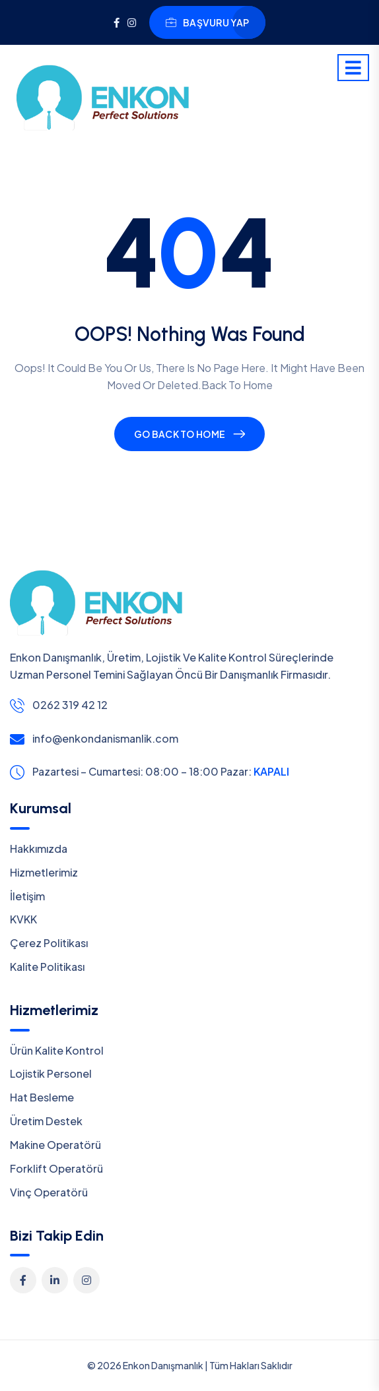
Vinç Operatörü (49, 1192)
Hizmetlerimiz (44, 872)
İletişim (27, 896)
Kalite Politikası (47, 967)
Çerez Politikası (49, 943)
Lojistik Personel (51, 1073)
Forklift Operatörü (56, 1168)
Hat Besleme (42, 1097)
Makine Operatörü (55, 1145)
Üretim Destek (46, 1121)
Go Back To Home (179, 434)
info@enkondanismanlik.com (105, 738)
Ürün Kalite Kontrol (57, 1050)
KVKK (23, 919)
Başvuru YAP (207, 22)
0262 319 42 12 (70, 705)
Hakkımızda (38, 848)
